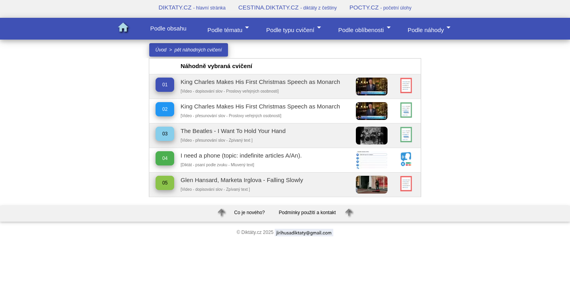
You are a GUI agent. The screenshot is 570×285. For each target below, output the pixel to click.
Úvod (161, 50)
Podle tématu (229, 28)
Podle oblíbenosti (365, 28)
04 (164, 158)
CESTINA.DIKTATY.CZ (287, 7)
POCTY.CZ (381, 7)
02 (164, 109)
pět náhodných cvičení (198, 50)
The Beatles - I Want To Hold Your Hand (232, 130)
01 (164, 84)
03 (164, 134)
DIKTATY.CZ (192, 7)
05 (164, 183)
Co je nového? (249, 212)
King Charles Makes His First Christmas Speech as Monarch (260, 81)
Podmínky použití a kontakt (307, 212)
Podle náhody (431, 28)
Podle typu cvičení (295, 28)
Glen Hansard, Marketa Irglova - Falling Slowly (241, 180)
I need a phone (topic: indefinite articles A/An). (241, 155)
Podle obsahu (168, 28)
